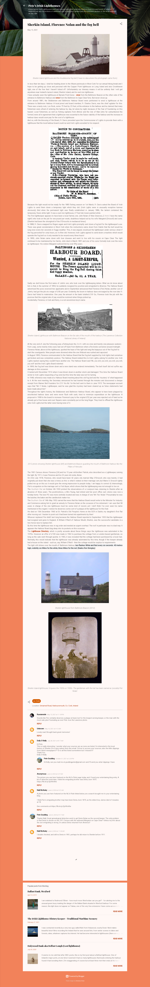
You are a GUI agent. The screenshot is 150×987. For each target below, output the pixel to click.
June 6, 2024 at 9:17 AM (56, 815)
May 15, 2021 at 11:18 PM (55, 714)
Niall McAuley (42, 790)
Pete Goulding (49, 759)
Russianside (41, 714)
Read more (117, 911)
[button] (121, 24)
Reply (39, 724)
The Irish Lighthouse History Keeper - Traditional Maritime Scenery (62, 918)
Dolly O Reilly (42, 741)
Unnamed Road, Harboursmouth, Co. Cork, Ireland (59, 706)
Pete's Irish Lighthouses (44, 5)
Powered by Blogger (75, 976)
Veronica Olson (80, 981)
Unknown (40, 729)
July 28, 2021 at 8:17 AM (55, 741)
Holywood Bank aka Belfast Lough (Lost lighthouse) (54, 946)
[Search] (125, 6)
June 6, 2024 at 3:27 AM (55, 774)
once (78, 95)
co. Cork (36, 701)
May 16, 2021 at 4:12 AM (53, 729)
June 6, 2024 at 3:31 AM (56, 790)
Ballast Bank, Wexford (39, 891)
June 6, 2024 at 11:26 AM (56, 831)
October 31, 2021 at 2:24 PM (65, 759)
